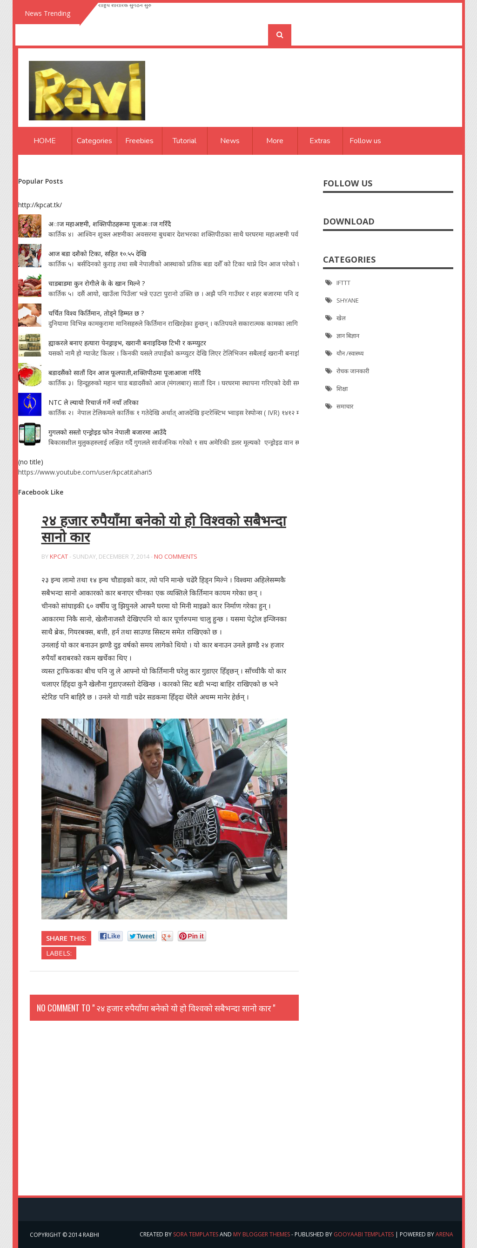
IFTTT (343, 282)
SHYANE (347, 300)
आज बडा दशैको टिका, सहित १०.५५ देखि (97, 253)
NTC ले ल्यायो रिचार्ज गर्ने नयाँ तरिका (93, 402)
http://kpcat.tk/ (40, 204)
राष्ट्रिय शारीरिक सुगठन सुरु (124, 14)
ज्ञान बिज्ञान (347, 335)
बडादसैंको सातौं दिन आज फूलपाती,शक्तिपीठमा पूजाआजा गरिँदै (124, 372)
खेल (341, 318)
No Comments (175, 556)
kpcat (59, 556)
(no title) (30, 461)
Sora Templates (195, 1234)
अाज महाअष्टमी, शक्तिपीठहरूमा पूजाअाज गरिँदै (109, 223)
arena (444, 1234)
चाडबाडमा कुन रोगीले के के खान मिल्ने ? (96, 283)
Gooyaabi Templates (364, 1234)
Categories (94, 141)
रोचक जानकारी (352, 371)
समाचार (344, 406)
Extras (319, 141)
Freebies (139, 141)
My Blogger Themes (261, 1234)
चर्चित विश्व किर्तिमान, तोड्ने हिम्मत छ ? (96, 313)
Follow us (365, 141)
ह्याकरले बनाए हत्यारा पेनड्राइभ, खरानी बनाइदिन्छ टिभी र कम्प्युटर (127, 342)
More (274, 141)
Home (45, 141)
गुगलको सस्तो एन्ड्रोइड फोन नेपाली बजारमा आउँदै (107, 432)
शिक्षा (342, 388)
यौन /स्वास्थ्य (350, 353)
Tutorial (184, 141)
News (230, 141)
